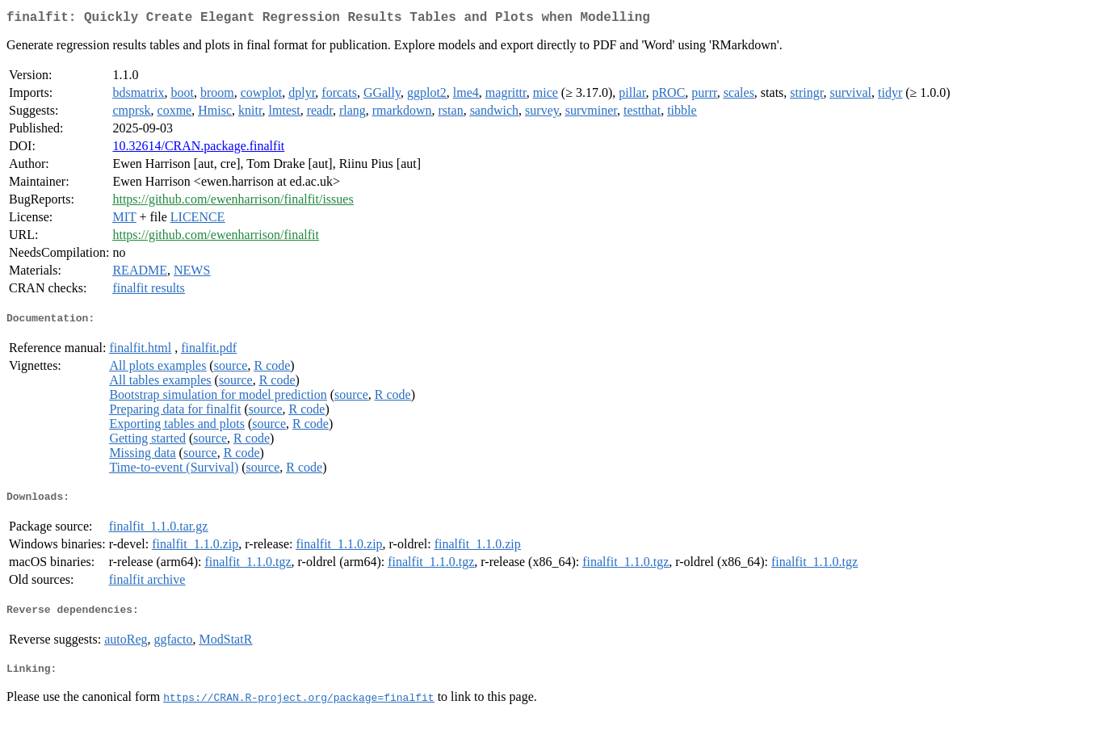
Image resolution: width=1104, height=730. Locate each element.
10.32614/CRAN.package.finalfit (198, 149)
